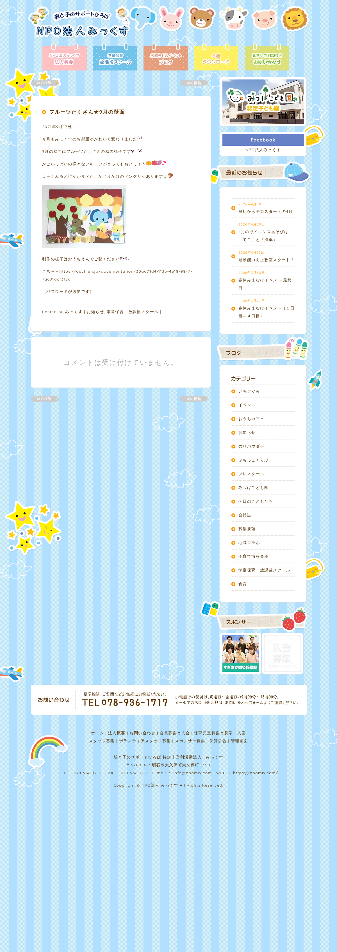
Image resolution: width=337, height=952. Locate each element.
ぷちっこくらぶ (253, 460)
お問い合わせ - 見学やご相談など (266, 58)
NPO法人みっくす (263, 149)
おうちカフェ (251, 418)
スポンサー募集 (190, 740)
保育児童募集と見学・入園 (220, 732)
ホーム (97, 732)
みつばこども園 (253, 487)
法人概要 (117, 732)
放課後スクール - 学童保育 (115, 58)
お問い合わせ (142, 732)
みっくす (74, 311)
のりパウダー (251, 446)
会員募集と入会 (175, 732)
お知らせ (95, 311)
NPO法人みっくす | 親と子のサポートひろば (79, 25)
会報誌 (244, 515)
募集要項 (247, 528)
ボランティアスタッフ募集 (145, 740)
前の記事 (48, 83)
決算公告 (218, 740)
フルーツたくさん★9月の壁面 (87, 112)
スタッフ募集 (102, 740)
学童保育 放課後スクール (133, 311)
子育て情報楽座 (253, 556)
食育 (242, 583)
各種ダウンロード (216, 58)
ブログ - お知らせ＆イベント (165, 58)
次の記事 (190, 83)
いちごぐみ (249, 391)
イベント (247, 404)
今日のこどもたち (255, 501)
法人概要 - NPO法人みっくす (64, 58)
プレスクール (251, 473)
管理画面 (239, 740)
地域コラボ (249, 542)
